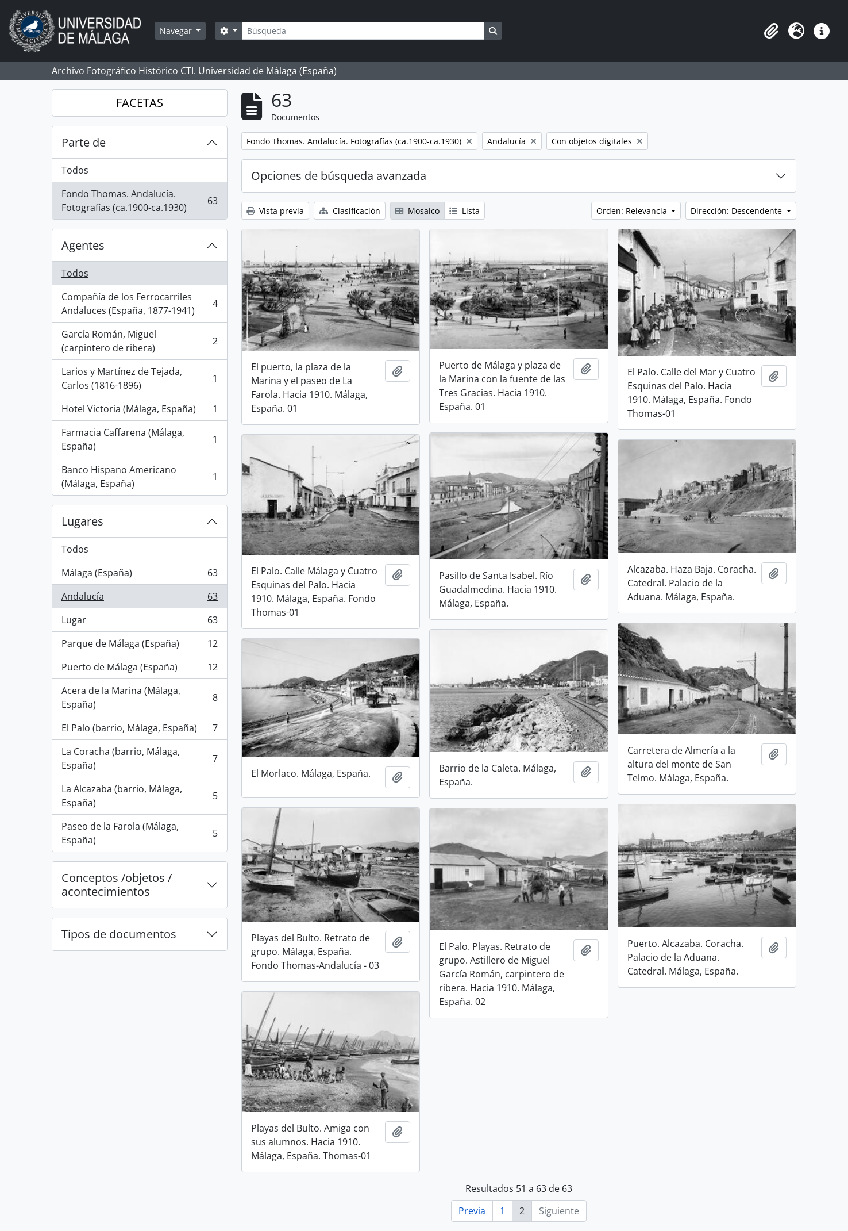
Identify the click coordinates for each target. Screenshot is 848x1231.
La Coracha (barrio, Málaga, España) (139, 758)
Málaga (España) (139, 575)
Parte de (83, 142)
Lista (464, 210)
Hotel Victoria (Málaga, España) (139, 411)
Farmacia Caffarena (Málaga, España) (139, 439)
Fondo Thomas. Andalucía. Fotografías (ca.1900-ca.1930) (139, 200)
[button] (771, 31)
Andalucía (139, 598)
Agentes (83, 245)
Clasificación (349, 210)
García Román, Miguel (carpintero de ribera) (139, 341)
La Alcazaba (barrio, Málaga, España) (139, 796)
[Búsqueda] (363, 31)
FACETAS (139, 102)
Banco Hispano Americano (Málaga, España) (139, 476)
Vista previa (275, 210)
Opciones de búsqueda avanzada (338, 175)
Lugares (82, 521)
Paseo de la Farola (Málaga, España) (139, 833)
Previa (471, 1211)
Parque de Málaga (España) (139, 645)
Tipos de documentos (118, 934)
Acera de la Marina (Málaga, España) (139, 697)
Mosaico (417, 210)
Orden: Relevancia (632, 210)
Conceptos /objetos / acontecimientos (116, 884)
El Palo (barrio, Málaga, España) (139, 730)
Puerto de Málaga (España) (139, 669)
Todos (74, 170)
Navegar (177, 30)
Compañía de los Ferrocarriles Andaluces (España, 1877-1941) (139, 303)
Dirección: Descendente (737, 210)
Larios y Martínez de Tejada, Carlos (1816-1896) (139, 378)
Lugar (139, 622)
